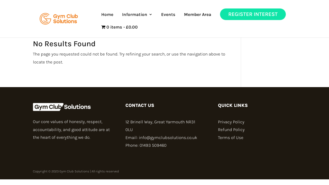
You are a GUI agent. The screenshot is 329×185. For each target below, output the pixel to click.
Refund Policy (231, 129)
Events (168, 15)
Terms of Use (230, 137)
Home (107, 15)
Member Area (197, 15)
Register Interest (253, 14)
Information (134, 15)
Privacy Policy (231, 121)
